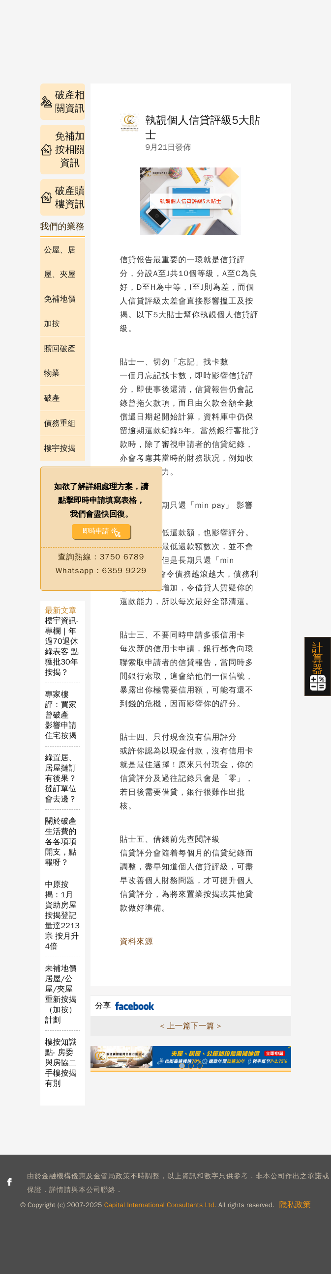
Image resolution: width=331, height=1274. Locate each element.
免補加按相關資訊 (62, 149)
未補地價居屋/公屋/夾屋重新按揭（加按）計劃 (61, 994)
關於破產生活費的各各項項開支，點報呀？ (61, 841)
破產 (52, 398)
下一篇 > (206, 1026)
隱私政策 (295, 1205)
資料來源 (136, 941)
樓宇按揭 (60, 448)
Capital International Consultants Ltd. (160, 1205)
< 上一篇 (175, 1026)
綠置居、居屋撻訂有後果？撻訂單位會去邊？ (61, 778)
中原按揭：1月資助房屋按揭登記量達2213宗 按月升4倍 (62, 915)
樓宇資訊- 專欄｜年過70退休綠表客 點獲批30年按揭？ (62, 646)
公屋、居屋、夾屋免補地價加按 (60, 287)
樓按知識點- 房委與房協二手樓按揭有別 (61, 1062)
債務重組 (60, 423)
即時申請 (96, 531)
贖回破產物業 (60, 361)
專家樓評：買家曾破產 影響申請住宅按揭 (61, 715)
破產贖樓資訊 (62, 197)
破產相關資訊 (62, 101)
